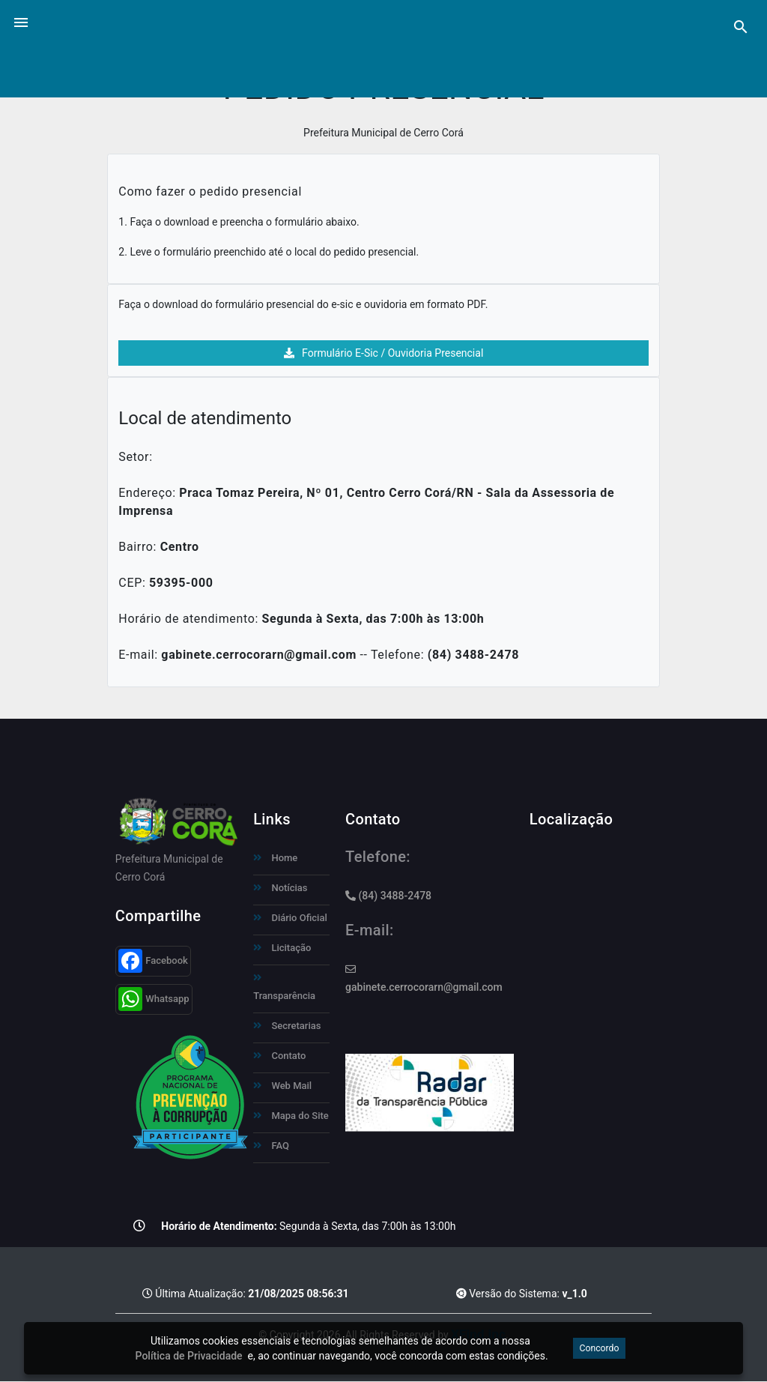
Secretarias (287, 1025)
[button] (21, 22)
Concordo (599, 1348)
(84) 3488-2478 (388, 896)
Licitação (282, 947)
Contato (279, 1055)
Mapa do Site (291, 1115)
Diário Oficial (290, 917)
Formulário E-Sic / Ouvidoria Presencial (384, 353)
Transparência (284, 987)
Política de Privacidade (189, 1356)
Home (275, 857)
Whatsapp (153, 999)
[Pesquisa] (741, 27)
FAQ (271, 1145)
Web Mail (282, 1085)
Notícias (280, 887)
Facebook (153, 961)
